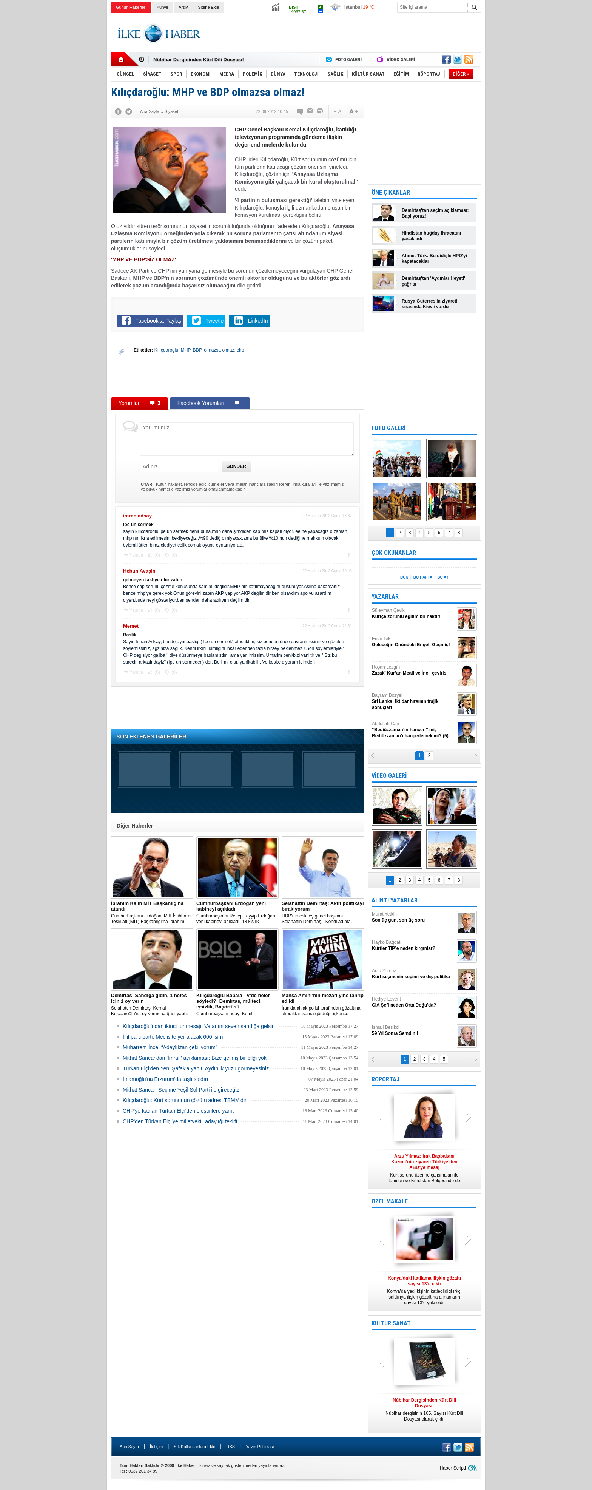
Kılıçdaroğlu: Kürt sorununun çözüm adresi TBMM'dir (185, 1100)
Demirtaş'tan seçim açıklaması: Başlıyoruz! (435, 213)
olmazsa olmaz (219, 350)
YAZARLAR (385, 596)
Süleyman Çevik (413, 613)
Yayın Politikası (260, 1446)
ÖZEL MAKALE (390, 1201)
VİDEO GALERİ (389, 775)
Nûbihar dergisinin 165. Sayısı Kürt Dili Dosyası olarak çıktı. (424, 1409)
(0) (156, 555)
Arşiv (183, 7)
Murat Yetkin (413, 917)
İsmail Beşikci (413, 1030)
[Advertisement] (519, 132)
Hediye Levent (413, 1002)
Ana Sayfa (129, 1446)
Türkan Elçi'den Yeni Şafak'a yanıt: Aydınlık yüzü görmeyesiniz (196, 1068)
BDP (197, 350)
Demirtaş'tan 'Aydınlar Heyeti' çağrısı (433, 281)
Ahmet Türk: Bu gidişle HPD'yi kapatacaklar (434, 258)
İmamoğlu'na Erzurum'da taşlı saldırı (165, 1079)
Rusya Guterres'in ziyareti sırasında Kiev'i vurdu (430, 303)
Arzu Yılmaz (413, 974)
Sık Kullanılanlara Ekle (194, 1446)
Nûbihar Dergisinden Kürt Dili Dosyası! (198, 59)
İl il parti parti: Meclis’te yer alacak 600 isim (173, 1037)
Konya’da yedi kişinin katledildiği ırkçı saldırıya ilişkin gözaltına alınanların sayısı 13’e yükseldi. (424, 1290)
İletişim (156, 1446)
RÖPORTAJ (385, 1079)
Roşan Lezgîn (413, 670)
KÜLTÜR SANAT (391, 1323)
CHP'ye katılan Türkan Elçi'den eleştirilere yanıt (178, 1111)
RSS (230, 1446)
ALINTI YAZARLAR (395, 900)
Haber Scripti (453, 1468)
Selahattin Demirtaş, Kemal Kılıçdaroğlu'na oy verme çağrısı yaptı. (152, 1004)
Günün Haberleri (131, 7)
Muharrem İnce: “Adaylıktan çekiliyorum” (170, 1047)
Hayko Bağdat (413, 945)
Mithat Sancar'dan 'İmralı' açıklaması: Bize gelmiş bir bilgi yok (195, 1058)
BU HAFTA (422, 577)
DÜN (404, 577)
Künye (162, 7)
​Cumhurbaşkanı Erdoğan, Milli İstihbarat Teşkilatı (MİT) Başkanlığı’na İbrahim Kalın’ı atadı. (152, 912)
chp (240, 350)
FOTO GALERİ (388, 428)
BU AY (443, 577)
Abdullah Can (413, 730)
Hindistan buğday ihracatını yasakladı (431, 235)
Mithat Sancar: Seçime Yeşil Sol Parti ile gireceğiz (181, 1090)
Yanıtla (136, 555)
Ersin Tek (413, 642)
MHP (185, 350)
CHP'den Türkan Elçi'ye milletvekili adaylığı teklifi (180, 1121)
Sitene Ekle (208, 7)
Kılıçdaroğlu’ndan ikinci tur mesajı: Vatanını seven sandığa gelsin (199, 1026)
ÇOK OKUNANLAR (394, 552)
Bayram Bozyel (413, 701)
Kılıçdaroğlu (166, 350)
